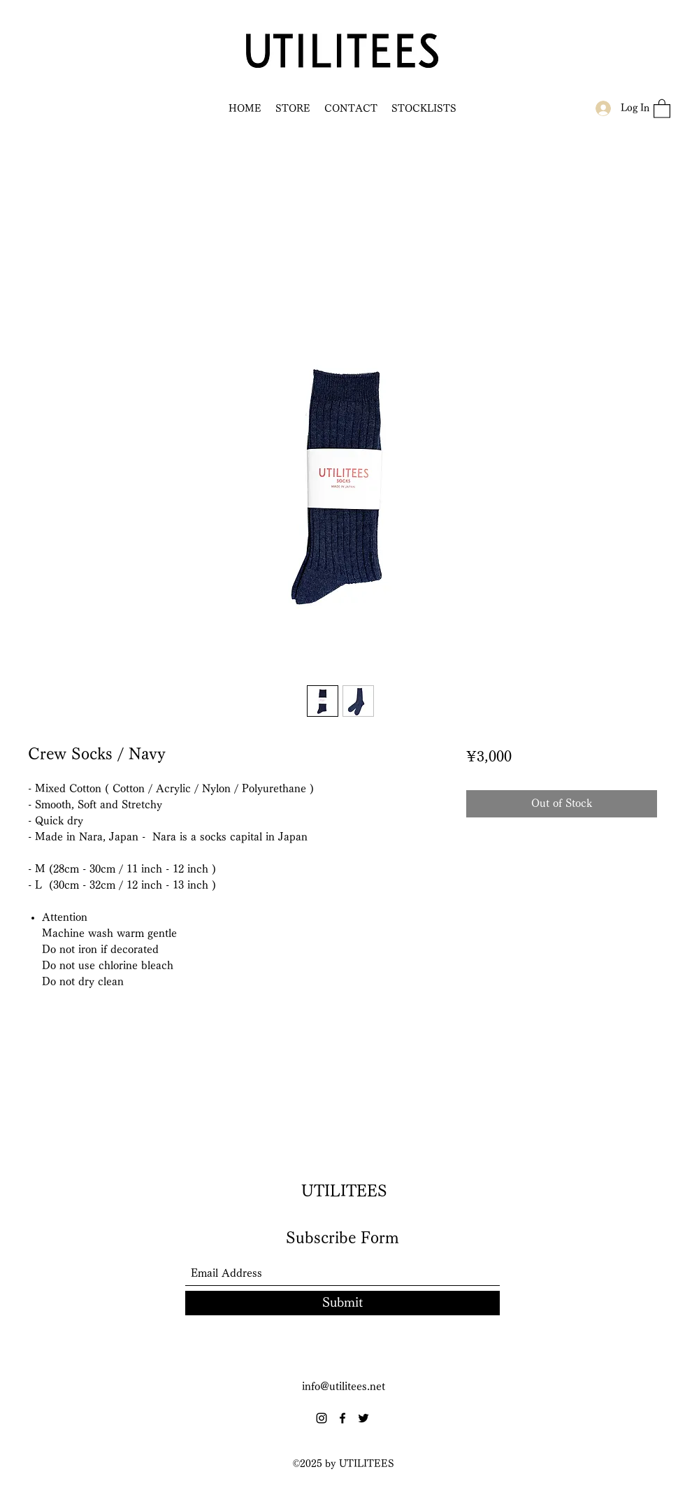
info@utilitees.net (343, 1386)
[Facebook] (342, 1418)
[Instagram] (322, 1418)
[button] (662, 108)
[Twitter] (363, 1418)
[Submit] (342, 1303)
